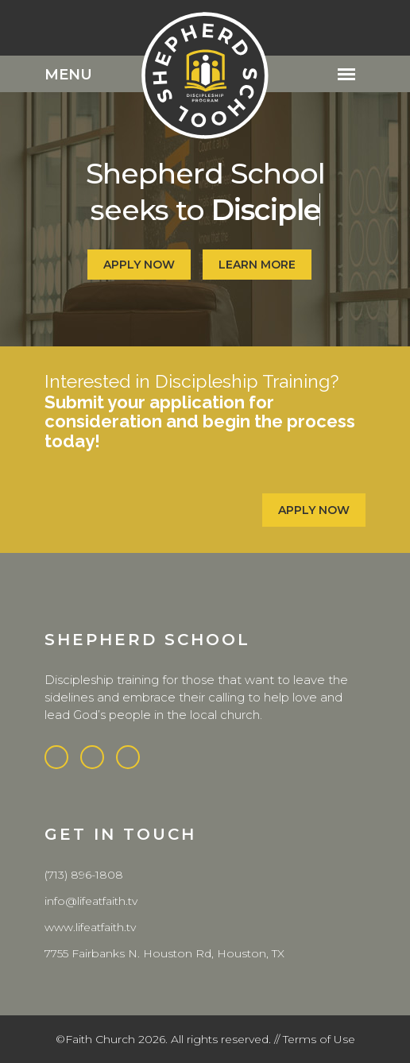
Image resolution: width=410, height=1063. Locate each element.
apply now (139, 264)
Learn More (257, 264)
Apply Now (320, 510)
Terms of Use (319, 1039)
